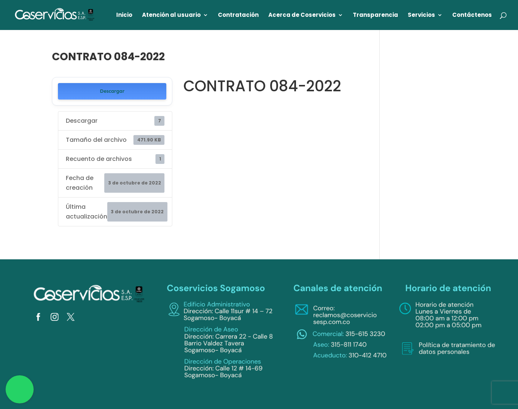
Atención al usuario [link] (171, 15)
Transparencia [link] (375, 15)
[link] (55, 14)
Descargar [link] (112, 91)
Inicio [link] (124, 15)
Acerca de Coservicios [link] (302, 15)
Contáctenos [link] (472, 15)
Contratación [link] (238, 15)
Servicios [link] (421, 15)
